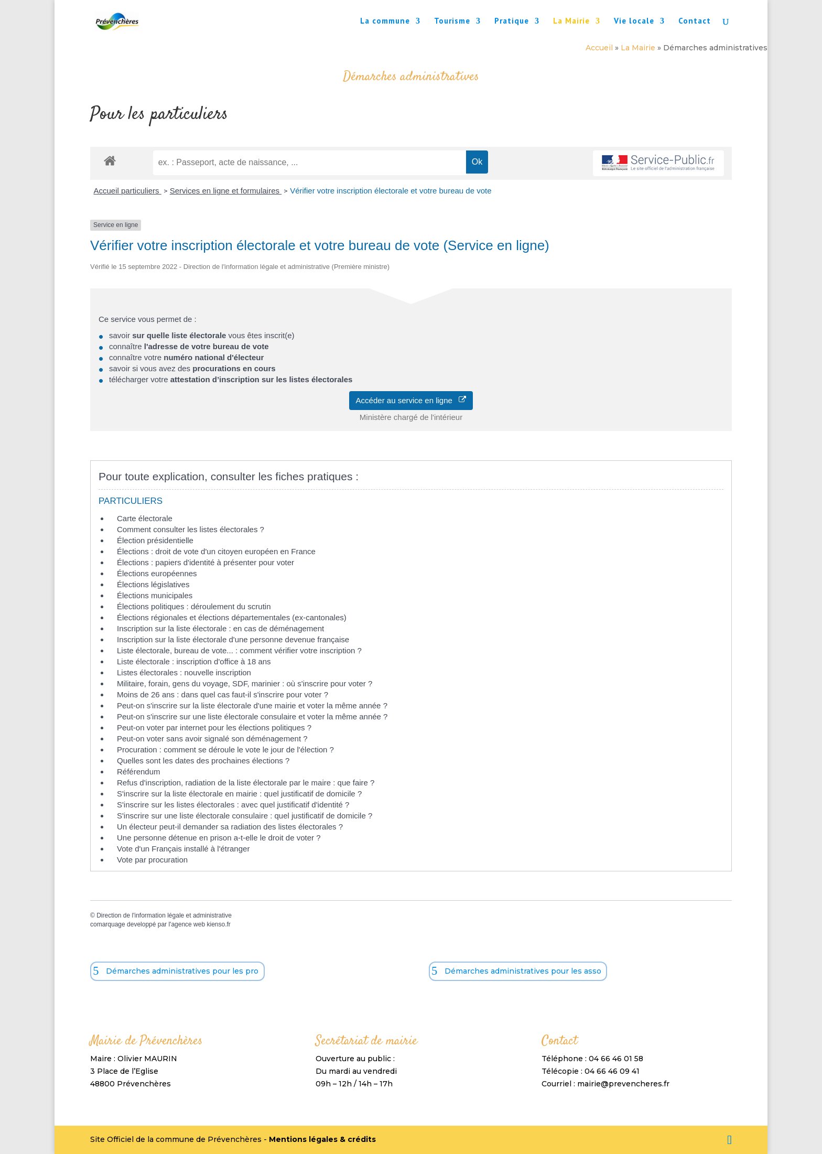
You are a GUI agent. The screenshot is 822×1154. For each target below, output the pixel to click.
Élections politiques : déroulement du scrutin (194, 606)
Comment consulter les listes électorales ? (190, 529)
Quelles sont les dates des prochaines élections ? (203, 760)
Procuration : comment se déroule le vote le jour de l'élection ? (225, 749)
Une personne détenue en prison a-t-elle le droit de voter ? (219, 837)
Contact (694, 21)
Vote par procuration (152, 859)
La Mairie (571, 21)
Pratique (511, 21)
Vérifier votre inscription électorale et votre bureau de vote (390, 190)
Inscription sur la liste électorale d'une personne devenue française (233, 639)
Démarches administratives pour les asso (523, 971)
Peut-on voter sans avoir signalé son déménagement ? (212, 738)
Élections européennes (157, 573)
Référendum (138, 771)
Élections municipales (154, 595)
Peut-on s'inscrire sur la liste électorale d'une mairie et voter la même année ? (252, 705)
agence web (188, 924)
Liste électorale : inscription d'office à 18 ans (194, 661)
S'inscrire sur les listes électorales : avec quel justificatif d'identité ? (233, 804)
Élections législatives (153, 584)
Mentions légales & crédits (322, 1139)
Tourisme (452, 21)
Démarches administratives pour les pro (182, 971)
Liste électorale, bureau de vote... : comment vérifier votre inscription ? (239, 650)
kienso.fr (218, 924)
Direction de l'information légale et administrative (164, 915)
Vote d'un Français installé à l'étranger (183, 848)
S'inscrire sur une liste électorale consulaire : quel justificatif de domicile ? (244, 815)
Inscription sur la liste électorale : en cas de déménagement (220, 628)
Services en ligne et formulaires (226, 190)
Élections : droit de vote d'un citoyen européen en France (216, 551)
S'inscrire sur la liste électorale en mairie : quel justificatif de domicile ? (239, 793)
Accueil (599, 47)
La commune (385, 21)
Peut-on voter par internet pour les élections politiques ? (214, 727)
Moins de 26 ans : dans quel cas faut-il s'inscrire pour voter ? (222, 694)
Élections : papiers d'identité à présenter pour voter (205, 562)
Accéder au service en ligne (411, 400)
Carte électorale (144, 518)
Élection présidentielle (155, 540)
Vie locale (634, 21)
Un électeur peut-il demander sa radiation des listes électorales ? (230, 826)
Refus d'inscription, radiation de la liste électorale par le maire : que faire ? (245, 782)
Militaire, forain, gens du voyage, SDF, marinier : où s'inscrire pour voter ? (244, 683)
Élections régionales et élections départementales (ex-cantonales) (232, 617)
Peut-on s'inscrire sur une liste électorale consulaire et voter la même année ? (252, 716)
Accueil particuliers (127, 190)
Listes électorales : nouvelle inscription (184, 672)
